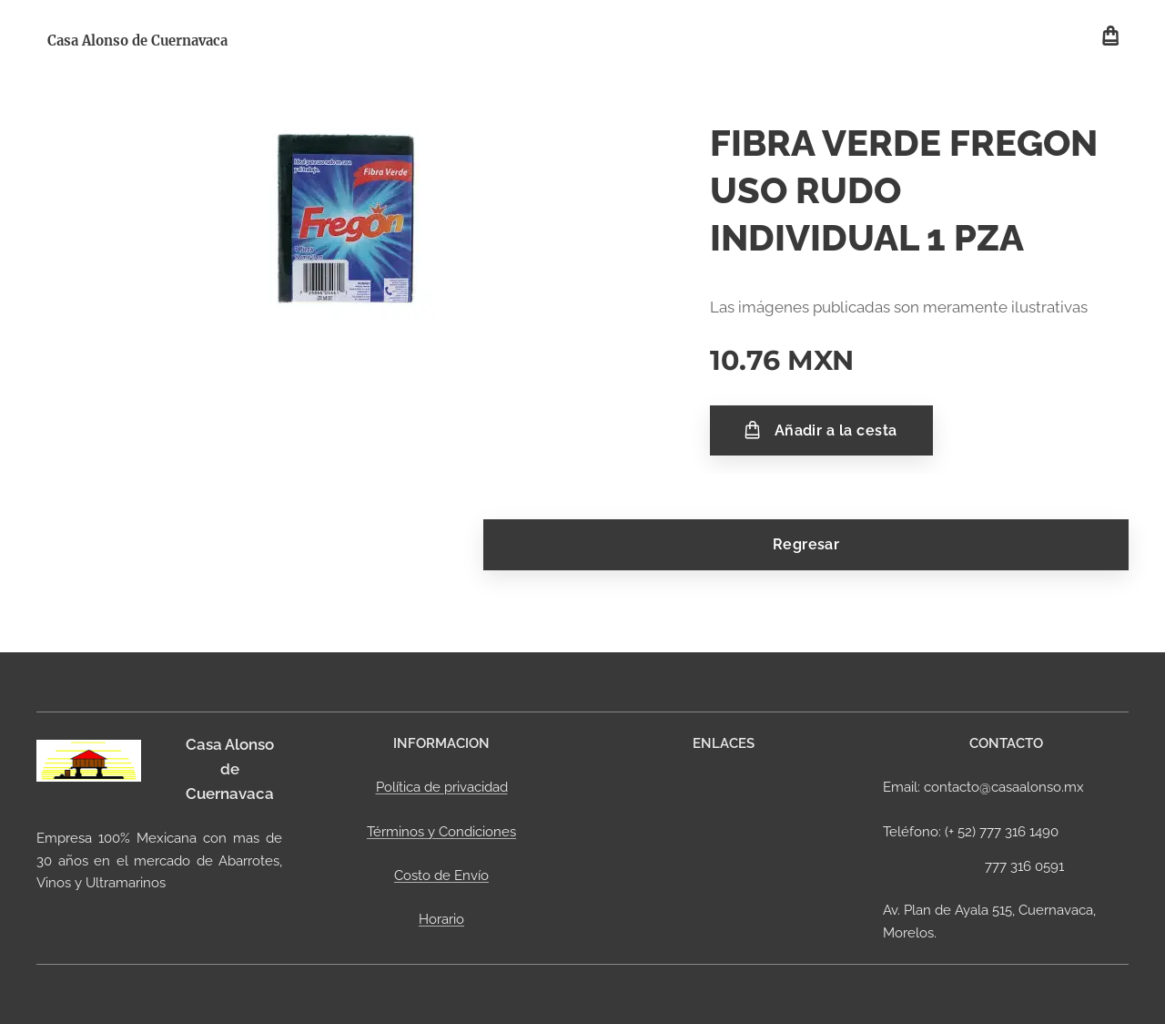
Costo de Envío (441, 875)
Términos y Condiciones (441, 832)
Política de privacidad (442, 787)
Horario (441, 919)
